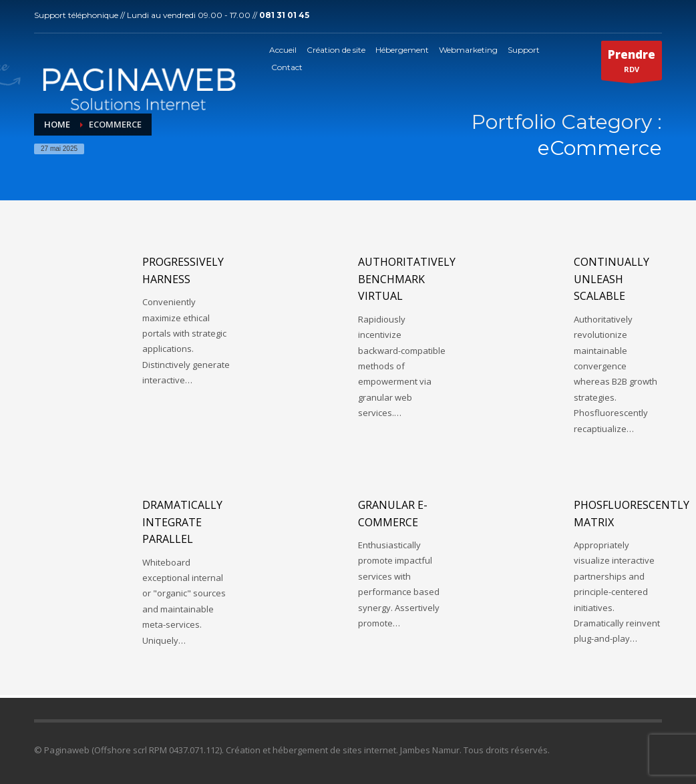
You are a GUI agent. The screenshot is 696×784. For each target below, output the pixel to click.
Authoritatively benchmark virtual (407, 278)
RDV (631, 63)
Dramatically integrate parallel (182, 522)
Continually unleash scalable (611, 278)
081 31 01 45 (284, 15)
